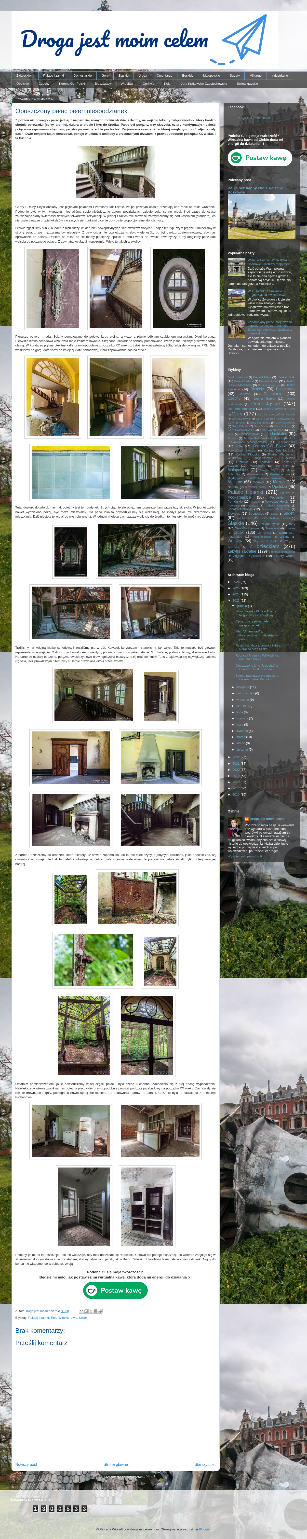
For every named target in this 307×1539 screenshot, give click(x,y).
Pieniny (285, 492)
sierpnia (242, 706)
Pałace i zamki (53, 75)
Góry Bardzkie (265, 414)
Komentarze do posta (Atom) (124, 1477)
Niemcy (233, 487)
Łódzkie (265, 462)
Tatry (291, 524)
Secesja (285, 509)
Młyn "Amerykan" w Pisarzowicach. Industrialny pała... (257, 635)
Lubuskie (242, 462)
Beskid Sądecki (244, 381)
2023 (237, 600)
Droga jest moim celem (254, 118)
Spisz (274, 513)
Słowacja (234, 513)
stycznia (242, 749)
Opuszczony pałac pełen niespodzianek (253, 623)
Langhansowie (263, 458)
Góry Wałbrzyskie (271, 429)
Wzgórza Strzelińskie (266, 541)
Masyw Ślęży (269, 470)
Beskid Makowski (238, 377)
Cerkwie (148, 83)
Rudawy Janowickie (277, 505)
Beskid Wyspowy (269, 385)
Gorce (291, 409)
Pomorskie (235, 501)
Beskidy (187, 75)
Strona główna (116, 1464)
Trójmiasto (272, 528)
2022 (237, 757)
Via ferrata (264, 533)
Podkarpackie (239, 497)
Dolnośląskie (83, 75)
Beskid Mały (262, 377)
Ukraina (290, 528)
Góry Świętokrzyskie (241, 429)
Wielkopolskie (262, 536)
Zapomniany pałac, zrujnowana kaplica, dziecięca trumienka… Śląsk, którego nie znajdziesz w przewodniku (270, 327)
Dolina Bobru (264, 398)
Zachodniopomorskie (282, 551)
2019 (237, 776)
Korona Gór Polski (72, 83)
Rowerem (234, 505)
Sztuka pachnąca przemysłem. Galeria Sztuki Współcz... (257, 677)
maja (240, 724)
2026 (237, 582)
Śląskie (123, 75)
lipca (240, 712)
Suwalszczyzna (244, 518)
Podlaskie (277, 497)
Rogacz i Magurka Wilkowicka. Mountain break (257, 657)
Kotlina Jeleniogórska (279, 450)
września (243, 699)
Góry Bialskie (286, 414)
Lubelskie (288, 458)
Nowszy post (26, 1464)
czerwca (242, 718)
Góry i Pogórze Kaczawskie (273, 418)
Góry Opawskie (285, 422)
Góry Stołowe (282, 426)
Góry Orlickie (240, 426)
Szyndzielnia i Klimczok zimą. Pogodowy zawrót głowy (256, 613)
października (245, 693)
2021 (237, 763)
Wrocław (127, 83)
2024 (237, 594)
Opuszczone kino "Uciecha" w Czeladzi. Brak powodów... (257, 667)
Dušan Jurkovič (273, 408)
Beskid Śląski (268, 381)
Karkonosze (287, 442)
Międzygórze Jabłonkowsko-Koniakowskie (257, 478)
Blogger (204, 1529)
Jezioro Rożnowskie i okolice (262, 438)
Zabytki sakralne (242, 551)
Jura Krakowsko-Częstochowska (204, 83)
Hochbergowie (250, 434)
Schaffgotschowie (240, 509)
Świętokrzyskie (247, 83)
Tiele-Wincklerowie (64, 1317)
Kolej (167, 83)
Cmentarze (165, 75)
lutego (241, 743)
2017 (237, 788)
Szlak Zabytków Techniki (275, 518)
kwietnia (242, 731)
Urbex (142, 75)
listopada (243, 687)
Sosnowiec (256, 513)
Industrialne (279, 75)
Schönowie (268, 509)
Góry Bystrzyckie (241, 419)
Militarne (256, 75)
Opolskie (22, 83)
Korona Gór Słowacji (242, 450)
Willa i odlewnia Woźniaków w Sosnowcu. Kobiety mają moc (269, 262)
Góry (105, 75)
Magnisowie (257, 465)
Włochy (284, 536)
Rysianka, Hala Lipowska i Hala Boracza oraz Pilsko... (258, 647)
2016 (237, 794)
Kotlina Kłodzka (247, 454)
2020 (237, 769)
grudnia (242, 606)
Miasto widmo (280, 474)
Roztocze (252, 505)
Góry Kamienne (260, 422)
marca (241, 737)
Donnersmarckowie (241, 409)
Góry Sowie (261, 426)
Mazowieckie (255, 474)
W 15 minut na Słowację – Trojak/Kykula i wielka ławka (267, 293)
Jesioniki (233, 438)
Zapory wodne (284, 556)
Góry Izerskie (236, 422)
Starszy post (205, 1464)
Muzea (279, 482)
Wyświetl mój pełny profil (245, 856)
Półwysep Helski (276, 501)
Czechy (44, 83)
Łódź (285, 462)
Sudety (235, 75)
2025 (237, 588)
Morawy (258, 482)
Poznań (255, 501)
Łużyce (233, 465)
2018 (237, 782)
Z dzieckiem (24, 75)
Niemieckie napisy (255, 487)
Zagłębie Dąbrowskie (248, 556)
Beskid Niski (286, 377)
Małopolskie (211, 75)
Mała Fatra (282, 466)
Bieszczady (103, 83)
